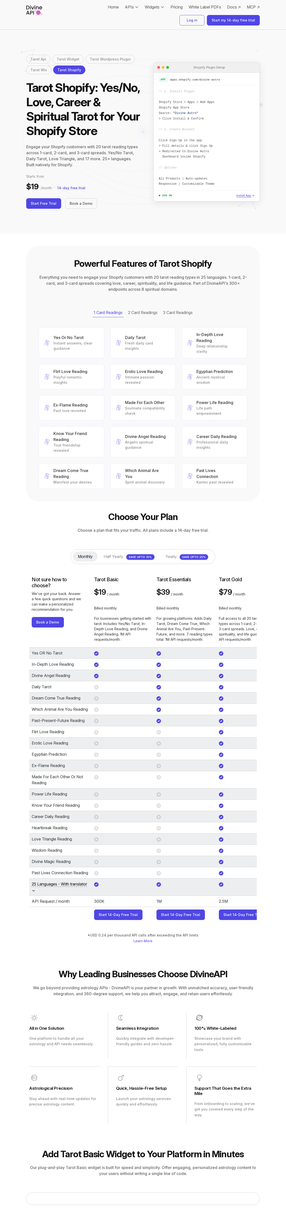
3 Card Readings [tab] (178, 312)
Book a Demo (81, 203)
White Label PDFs (205, 7)
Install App (245, 196)
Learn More (143, 941)
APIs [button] (129, 7)
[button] (71, 342)
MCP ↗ (253, 7)
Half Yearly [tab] (129, 557)
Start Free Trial (44, 203)
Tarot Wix (38, 70)
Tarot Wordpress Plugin (110, 59)
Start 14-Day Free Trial (118, 914)
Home (113, 7)
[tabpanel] (143, 408)
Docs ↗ (234, 7)
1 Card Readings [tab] (108, 312)
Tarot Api (38, 59)
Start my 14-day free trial (233, 20)
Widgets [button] (152, 7)
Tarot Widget (68, 59)
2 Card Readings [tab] (142, 312)
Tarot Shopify (69, 70)
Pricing (176, 7)
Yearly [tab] (186, 557)
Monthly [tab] (85, 556)
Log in (192, 20)
